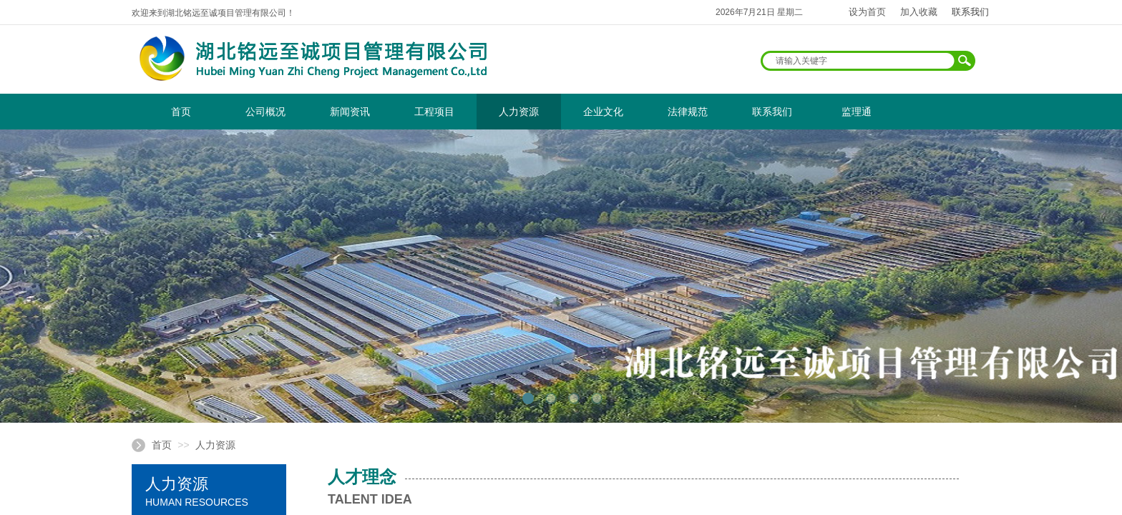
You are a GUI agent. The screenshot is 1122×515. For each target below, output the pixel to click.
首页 (181, 111)
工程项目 (434, 111)
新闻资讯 (350, 111)
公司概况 (265, 111)
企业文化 (603, 111)
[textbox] (858, 60)
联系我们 (772, 111)
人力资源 (519, 111)
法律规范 (688, 111)
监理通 (856, 111)
